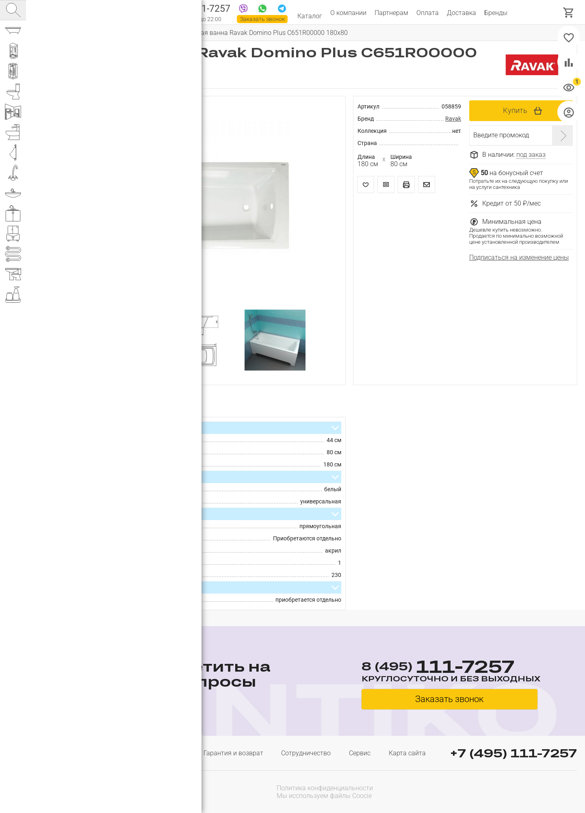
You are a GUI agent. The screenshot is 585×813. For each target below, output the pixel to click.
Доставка (461, 13)
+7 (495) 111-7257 (513, 753)
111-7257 (196, 9)
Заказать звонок (262, 19)
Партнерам (391, 13)
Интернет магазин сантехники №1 (118, 12)
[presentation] (525, 791)
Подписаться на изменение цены (519, 257)
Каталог (309, 13)
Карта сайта (407, 753)
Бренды (495, 13)
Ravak (453, 118)
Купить (515, 110)
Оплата (427, 13)
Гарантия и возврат (233, 753)
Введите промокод (501, 135)
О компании (348, 13)
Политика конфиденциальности (325, 788)
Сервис (359, 753)
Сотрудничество (306, 753)
